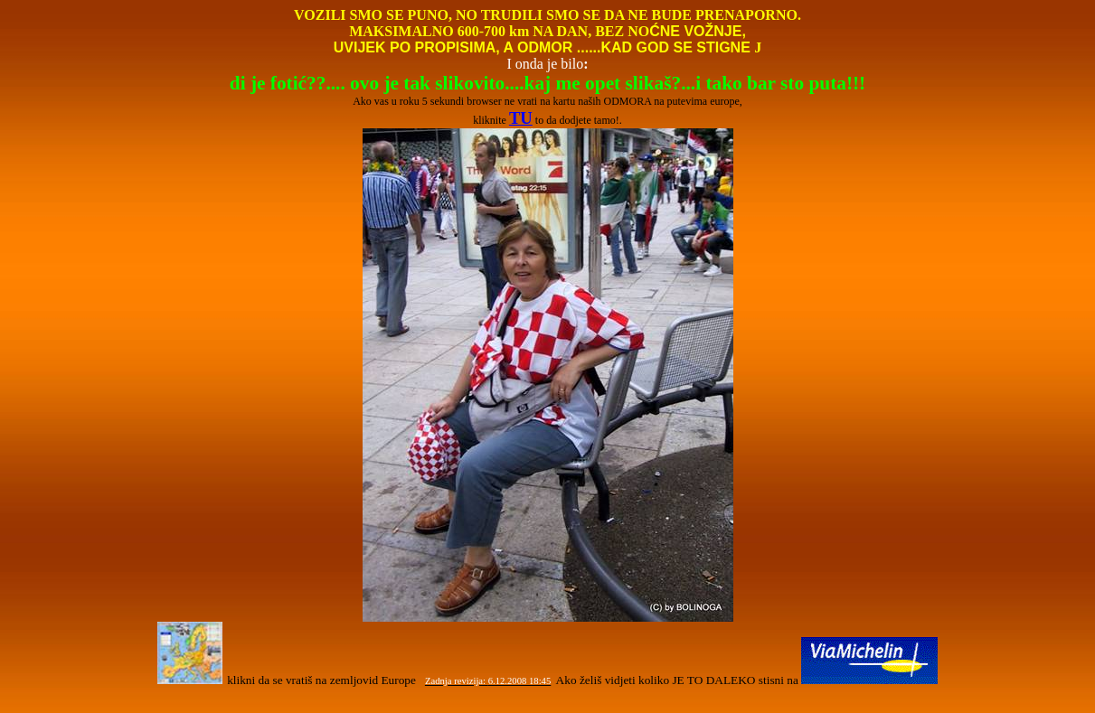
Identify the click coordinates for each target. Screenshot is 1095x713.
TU (521, 117)
